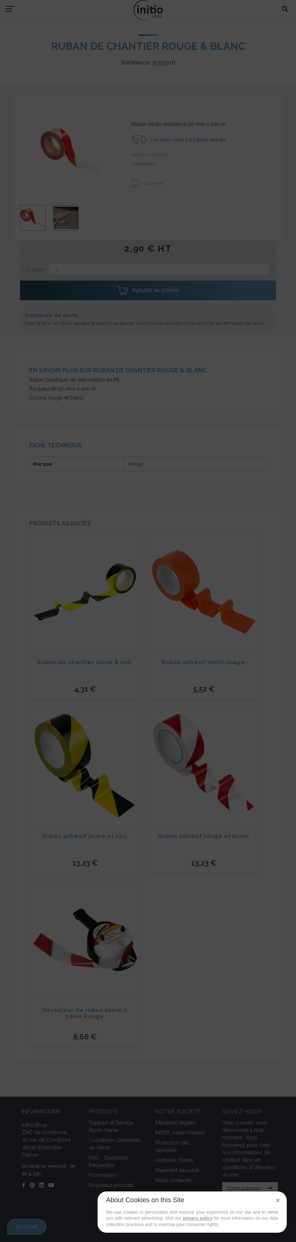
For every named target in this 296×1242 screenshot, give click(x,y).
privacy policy (198, 1218)
